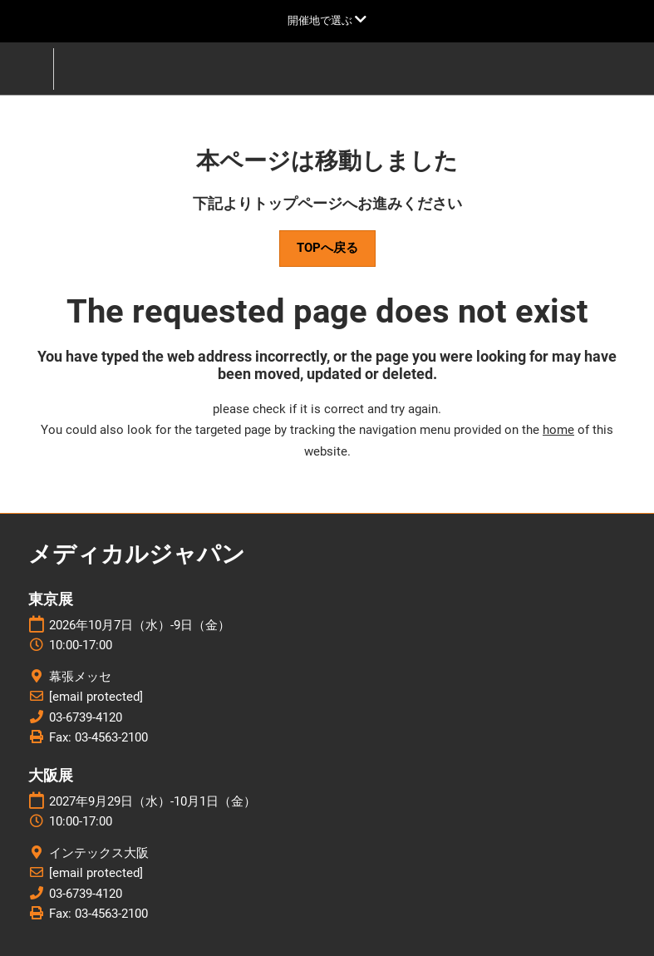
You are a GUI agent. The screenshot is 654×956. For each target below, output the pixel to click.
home (558, 429)
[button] (327, 248)
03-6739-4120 (85, 717)
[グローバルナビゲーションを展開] (327, 20)
